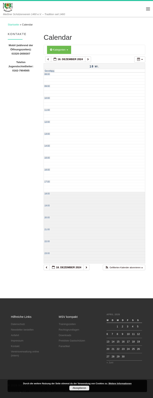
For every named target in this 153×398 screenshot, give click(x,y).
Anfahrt (15, 335)
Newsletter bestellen (22, 329)
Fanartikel (64, 346)
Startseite (13, 24)
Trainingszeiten (67, 324)
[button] (124, 267)
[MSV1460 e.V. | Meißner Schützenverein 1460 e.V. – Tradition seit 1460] (8, 7)
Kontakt (15, 346)
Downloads (65, 335)
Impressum (17, 340)
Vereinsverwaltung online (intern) (25, 353)
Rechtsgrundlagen (69, 329)
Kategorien (59, 49)
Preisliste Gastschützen (72, 340)
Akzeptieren (79, 388)
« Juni (110, 362)
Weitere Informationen (119, 383)
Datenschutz (18, 324)
